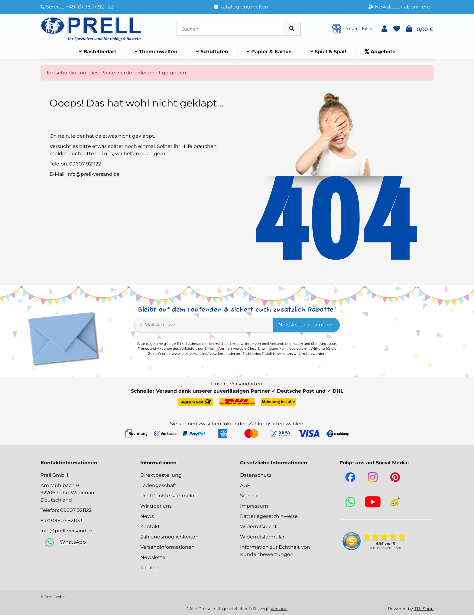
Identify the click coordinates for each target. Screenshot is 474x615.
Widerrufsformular (262, 537)
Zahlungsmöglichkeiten (169, 537)
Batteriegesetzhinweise (269, 516)
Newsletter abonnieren (306, 325)
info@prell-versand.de (93, 174)
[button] (384, 28)
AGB (245, 485)
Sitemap (250, 496)
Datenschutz (255, 475)
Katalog (149, 568)
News (147, 516)
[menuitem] (97, 51)
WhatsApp (73, 542)
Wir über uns (156, 506)
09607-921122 (85, 164)
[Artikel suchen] (291, 29)
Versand (279, 608)
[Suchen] (230, 29)
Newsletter (153, 557)
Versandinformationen (167, 547)
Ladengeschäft (158, 485)
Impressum (254, 506)
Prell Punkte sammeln (167, 496)
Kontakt (150, 526)
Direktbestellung (161, 475)
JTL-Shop (423, 608)
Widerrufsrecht (258, 526)
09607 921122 (76, 510)
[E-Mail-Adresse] (204, 325)
